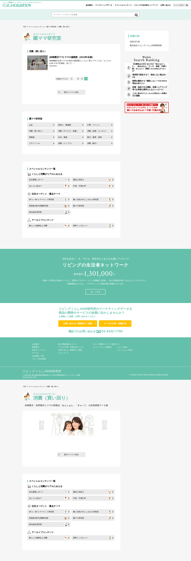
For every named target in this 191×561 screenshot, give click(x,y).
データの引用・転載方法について (71, 347)
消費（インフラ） (65, 143)
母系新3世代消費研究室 (38, 206)
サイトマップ (63, 353)
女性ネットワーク (39, 350)
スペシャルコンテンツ (36, 27)
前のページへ (63, 79)
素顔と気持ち (78, 180)
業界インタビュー (80, 226)
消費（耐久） (92, 143)
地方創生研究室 (35, 212)
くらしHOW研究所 (16, 6)
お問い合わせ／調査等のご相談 (77, 323)
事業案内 (35, 347)
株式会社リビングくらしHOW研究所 (146, 43)
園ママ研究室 (51, 27)
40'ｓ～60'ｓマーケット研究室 (41, 199)
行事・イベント (93, 125)
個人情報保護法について (67, 344)
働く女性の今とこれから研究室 (86, 199)
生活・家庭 (62, 137)
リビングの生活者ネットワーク (146, 5)
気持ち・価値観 (64, 125)
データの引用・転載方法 (115, 323)
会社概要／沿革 (38, 356)
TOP (24, 27)
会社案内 (89, 5)
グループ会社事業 (39, 359)
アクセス (35, 353)
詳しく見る (95, 292)
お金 (31, 125)
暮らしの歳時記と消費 (38, 226)
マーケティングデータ (103, 5)
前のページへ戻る (71, 92)
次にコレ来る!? (35, 186)
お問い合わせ (165, 5)
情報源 (31, 137)
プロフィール (34, 143)
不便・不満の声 (79, 186)
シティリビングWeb (124, 350)
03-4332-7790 (112, 331)
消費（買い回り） (36, 131)
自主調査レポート (36, 180)
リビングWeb (122, 347)
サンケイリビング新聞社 (102, 347)
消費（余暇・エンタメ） (97, 131)
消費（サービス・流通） (68, 131)
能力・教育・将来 (94, 137)
